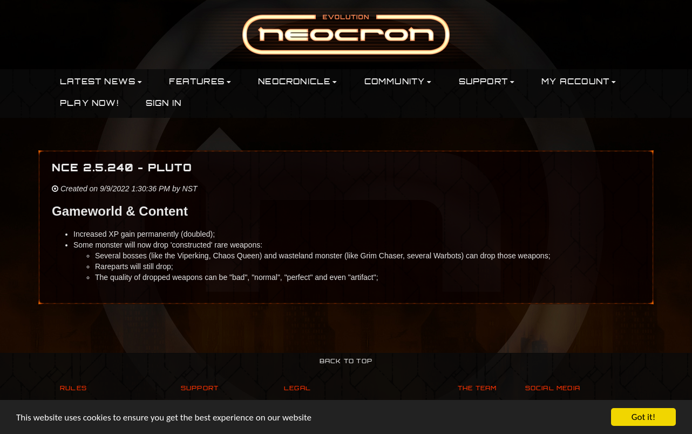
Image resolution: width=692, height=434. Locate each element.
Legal (297, 389)
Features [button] (200, 82)
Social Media (552, 389)
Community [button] (398, 82)
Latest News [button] (101, 82)
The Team (477, 389)
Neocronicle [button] (297, 82)
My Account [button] (578, 82)
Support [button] (487, 82)
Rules (73, 389)
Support (200, 389)
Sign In (163, 104)
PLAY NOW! (89, 104)
